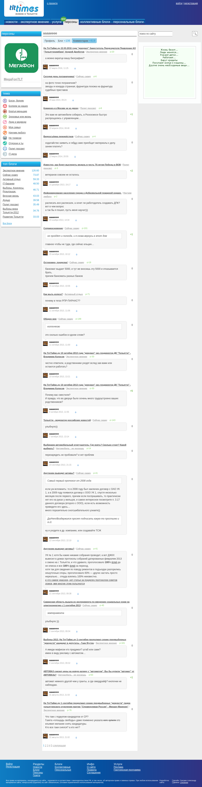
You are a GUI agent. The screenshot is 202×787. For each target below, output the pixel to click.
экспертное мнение (35, 21)
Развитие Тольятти (13, 216)
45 (103, 605)
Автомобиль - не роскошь (70, 448)
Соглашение (93, 772)
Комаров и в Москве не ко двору (60, 108)
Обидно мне (49, 319)
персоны (71, 21)
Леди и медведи (17, 122)
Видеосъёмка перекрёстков (58, 136)
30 (93, 356)
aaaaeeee (50, 33)
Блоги (36, 769)
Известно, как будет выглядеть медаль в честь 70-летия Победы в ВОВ (82, 164)
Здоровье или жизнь (20, 116)
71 (88, 294)
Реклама (118, 767)
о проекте (52, 3)
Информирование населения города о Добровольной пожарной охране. (82, 193)
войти (179, 3)
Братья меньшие (18, 111)
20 (113, 52)
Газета (36, 775)
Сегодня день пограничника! (58, 76)
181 (123, 643)
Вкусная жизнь (11, 195)
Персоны (38, 772)
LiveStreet (184, 782)
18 (90, 262)
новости (11, 21)
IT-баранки (8, 183)
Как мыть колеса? (53, 294)
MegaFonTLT (13, 79)
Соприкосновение (53, 228)
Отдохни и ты (16, 143)
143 (113, 420)
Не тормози (15, 138)
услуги (57, 21)
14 (90, 448)
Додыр (6, 200)
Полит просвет (17, 148)
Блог (60, 41)
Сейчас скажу (10, 175)
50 (92, 675)
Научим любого (17, 132)
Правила (91, 769)
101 (85, 228)
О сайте (91, 767)
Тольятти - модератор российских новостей (67, 420)
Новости (37, 767)
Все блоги (7, 223)
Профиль (50, 41)
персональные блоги (128, 21)
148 (79, 319)
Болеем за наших (18, 106)
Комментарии (80, 41)
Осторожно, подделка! (55, 262)
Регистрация (13, 766)
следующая (59, 745)
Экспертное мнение (13, 170)
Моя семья (15, 127)
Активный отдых (12, 179)
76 (70, 710)
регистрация (191, 3)
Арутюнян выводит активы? (58, 473)
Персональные (63, 769)
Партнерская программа (127, 769)
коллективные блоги (95, 21)
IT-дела (13, 154)
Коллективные (63, 767)
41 (96, 473)
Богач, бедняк (16, 100)
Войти (9, 764)
